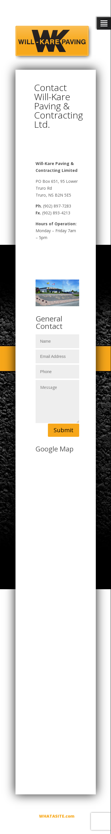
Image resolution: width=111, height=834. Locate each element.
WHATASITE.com (57, 816)
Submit (63, 430)
